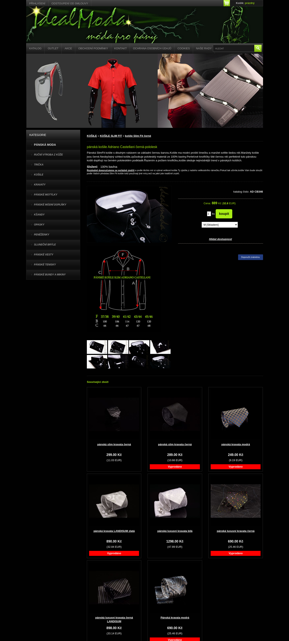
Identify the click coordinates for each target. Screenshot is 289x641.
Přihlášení (37, 3)
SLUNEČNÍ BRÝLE (45, 244)
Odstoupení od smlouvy (70, 3)
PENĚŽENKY (41, 234)
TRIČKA (38, 164)
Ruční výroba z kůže (48, 154)
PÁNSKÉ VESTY (43, 254)
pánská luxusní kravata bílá (174, 531)
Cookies (183, 48)
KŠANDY (39, 214)
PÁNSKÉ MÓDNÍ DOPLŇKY (50, 204)
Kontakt (120, 48)
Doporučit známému (250, 257)
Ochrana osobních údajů (152, 48)
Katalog (35, 48)
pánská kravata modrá (235, 444)
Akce (68, 48)
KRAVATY (40, 184)
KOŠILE (38, 174)
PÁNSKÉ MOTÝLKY (45, 194)
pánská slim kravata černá (114, 444)
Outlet (53, 48)
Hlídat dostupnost (220, 239)
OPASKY (39, 224)
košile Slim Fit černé (138, 135)
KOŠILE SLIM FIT (111, 135)
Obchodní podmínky (93, 48)
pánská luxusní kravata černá (236, 531)
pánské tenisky (45, 264)
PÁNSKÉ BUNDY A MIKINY (50, 274)
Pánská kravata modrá (175, 617)
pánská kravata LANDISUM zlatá (114, 531)
